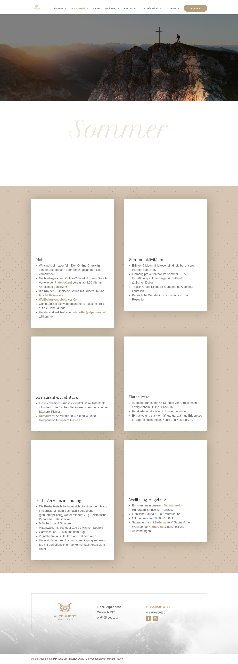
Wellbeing (110, 8)
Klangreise (156, 526)
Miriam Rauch (115, 658)
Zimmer (58, 8)
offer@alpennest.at (92, 312)
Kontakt (171, 8)
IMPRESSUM (59, 658)
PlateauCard (63, 282)
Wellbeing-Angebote (53, 299)
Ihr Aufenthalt (150, 8)
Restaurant (131, 8)
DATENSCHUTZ (78, 658)
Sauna (96, 8)
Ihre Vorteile (78, 8)
